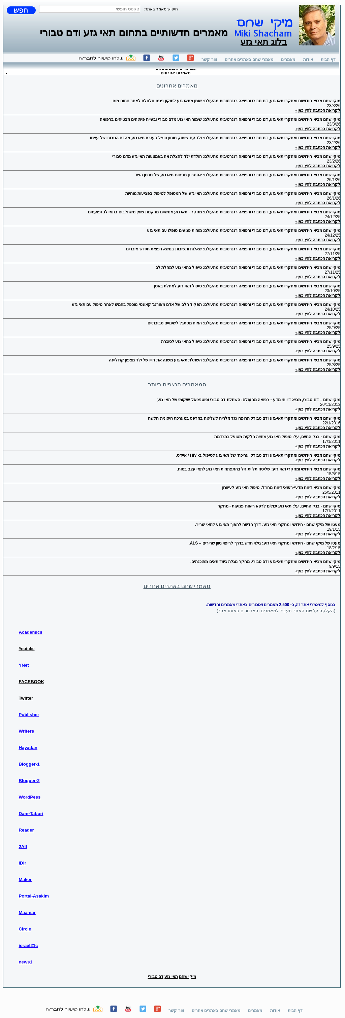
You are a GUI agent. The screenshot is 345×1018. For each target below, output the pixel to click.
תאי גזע (171, 976)
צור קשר (209, 59)
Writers (26, 731)
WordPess (29, 797)
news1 (25, 961)
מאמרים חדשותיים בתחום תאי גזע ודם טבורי (134, 32)
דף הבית (328, 59)
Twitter (26, 698)
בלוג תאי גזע (263, 38)
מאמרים (288, 59)
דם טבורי (155, 976)
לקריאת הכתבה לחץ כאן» (318, 110)
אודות (308, 59)
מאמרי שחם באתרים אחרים (249, 59)
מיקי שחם (187, 976)
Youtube (26, 648)
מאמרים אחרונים (175, 73)
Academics (30, 632)
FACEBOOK (31, 681)
